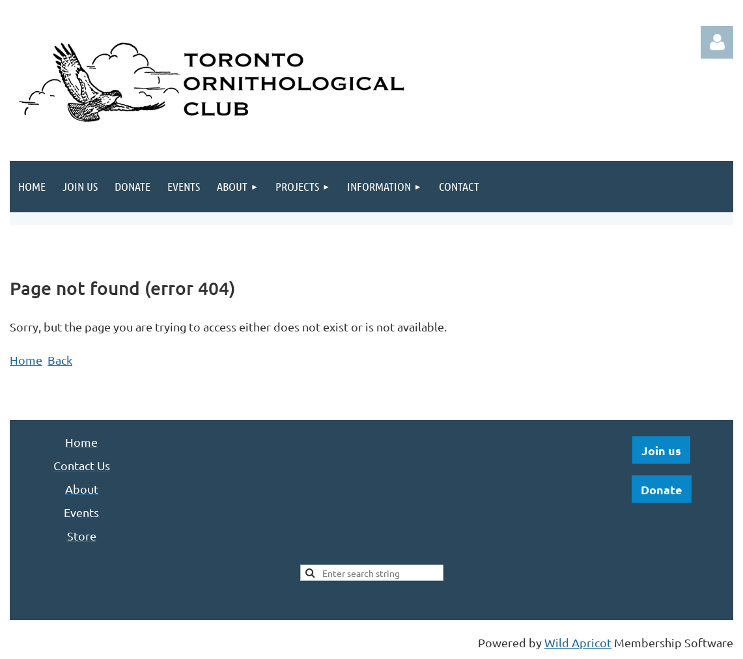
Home (26, 360)
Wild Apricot (577, 642)
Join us (661, 450)
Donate (661, 489)
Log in (717, 42)
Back (60, 360)
